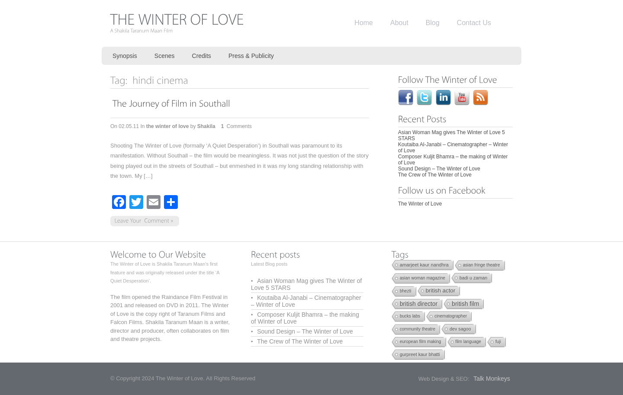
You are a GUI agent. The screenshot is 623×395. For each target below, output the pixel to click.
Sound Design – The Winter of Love (439, 169)
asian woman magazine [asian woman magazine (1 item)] (422, 278)
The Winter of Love (420, 204)
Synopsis (124, 55)
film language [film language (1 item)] (468, 341)
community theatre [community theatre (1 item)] (417, 329)
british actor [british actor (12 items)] (441, 290)
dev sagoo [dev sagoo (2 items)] (460, 328)
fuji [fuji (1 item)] (498, 341)
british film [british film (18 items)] (465, 303)
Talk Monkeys (491, 378)
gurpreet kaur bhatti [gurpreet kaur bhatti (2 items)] (420, 354)
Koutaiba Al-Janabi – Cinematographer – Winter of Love (306, 301)
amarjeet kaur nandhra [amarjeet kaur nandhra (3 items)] (424, 264)
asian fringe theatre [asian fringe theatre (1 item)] (481, 265)
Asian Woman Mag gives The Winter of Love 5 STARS (306, 284)
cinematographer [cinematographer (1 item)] (450, 316)
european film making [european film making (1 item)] (420, 341)
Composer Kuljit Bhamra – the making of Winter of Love (305, 318)
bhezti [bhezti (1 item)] (405, 291)
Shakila (206, 126)
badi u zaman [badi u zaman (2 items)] (473, 277)
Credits (201, 55)
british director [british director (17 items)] (418, 303)
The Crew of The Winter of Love (435, 175)
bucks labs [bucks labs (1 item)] (410, 316)
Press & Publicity (251, 55)
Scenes (164, 55)
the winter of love (167, 126)
